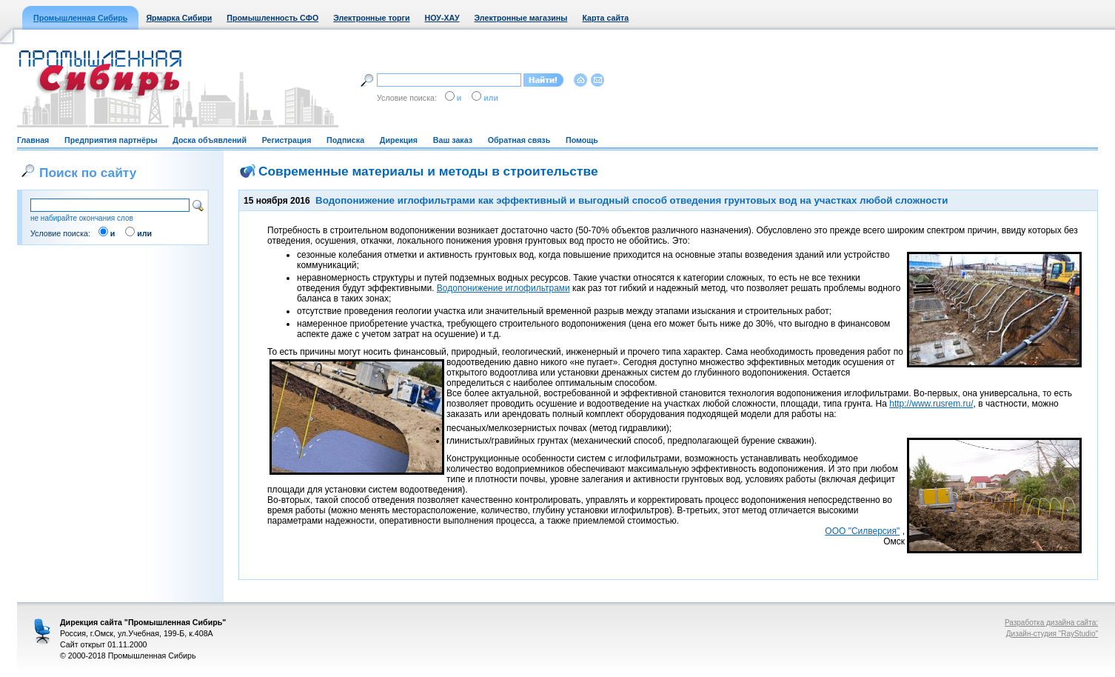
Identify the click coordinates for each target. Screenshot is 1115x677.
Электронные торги (371, 17)
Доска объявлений (210, 140)
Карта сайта (605, 17)
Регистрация (287, 140)
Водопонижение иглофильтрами (503, 288)
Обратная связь (519, 140)
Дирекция (399, 140)
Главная (33, 140)
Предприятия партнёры (110, 140)
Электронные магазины (521, 17)
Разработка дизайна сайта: (1051, 622)
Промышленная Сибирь (80, 17)
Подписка (345, 140)
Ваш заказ (452, 140)
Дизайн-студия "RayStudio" (1052, 634)
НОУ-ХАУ (442, 17)
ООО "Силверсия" (862, 531)
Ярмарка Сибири (179, 17)
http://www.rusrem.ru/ (931, 403)
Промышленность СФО (272, 17)
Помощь (582, 140)
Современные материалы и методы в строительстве (428, 171)
